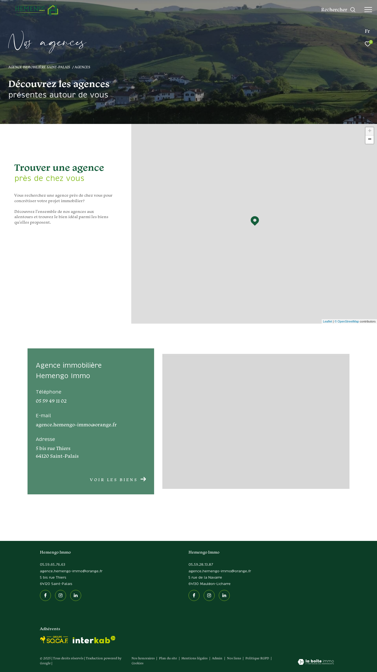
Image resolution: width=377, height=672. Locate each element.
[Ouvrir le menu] (368, 9)
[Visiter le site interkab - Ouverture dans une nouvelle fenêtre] (94, 639)
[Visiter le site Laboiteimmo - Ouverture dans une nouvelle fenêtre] (315, 662)
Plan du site (168, 658)
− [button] (369, 140)
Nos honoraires (143, 658)
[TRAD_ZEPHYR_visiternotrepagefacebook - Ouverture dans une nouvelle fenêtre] (45, 595)
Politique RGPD (257, 658)
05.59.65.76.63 (52, 564)
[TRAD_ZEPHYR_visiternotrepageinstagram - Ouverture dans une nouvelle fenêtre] (60, 595)
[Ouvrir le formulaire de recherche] (338, 10)
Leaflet (327, 321)
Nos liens (234, 658)
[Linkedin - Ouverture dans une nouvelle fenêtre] (75, 595)
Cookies (137, 663)
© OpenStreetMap (347, 321)
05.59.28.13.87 (200, 564)
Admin (217, 658)
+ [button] (369, 131)
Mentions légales (194, 658)
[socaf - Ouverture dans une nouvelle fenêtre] (54, 639)
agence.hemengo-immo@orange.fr (71, 571)
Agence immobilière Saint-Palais (39, 67)
